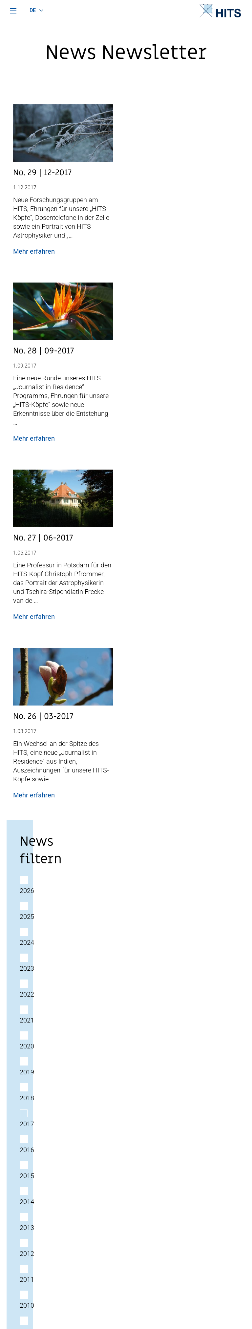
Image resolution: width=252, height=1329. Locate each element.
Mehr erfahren (34, 251)
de (33, 10)
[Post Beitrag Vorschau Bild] (63, 136)
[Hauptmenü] (13, 11)
